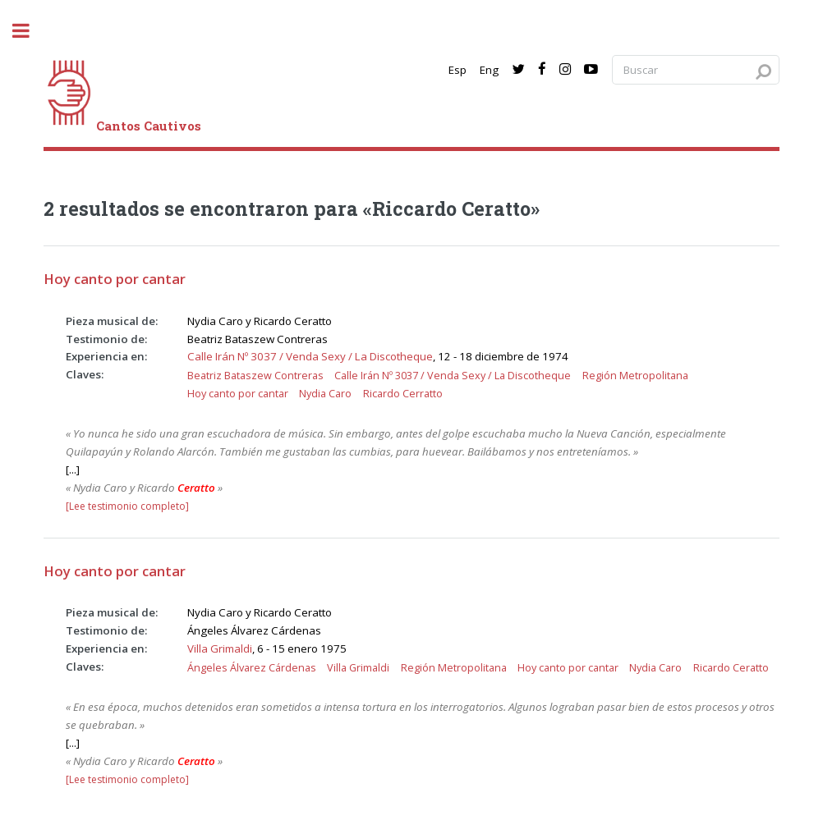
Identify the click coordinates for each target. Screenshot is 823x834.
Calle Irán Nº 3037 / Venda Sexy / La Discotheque (310, 356)
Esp (457, 69)
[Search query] (695, 70)
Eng (489, 69)
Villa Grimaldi (219, 648)
